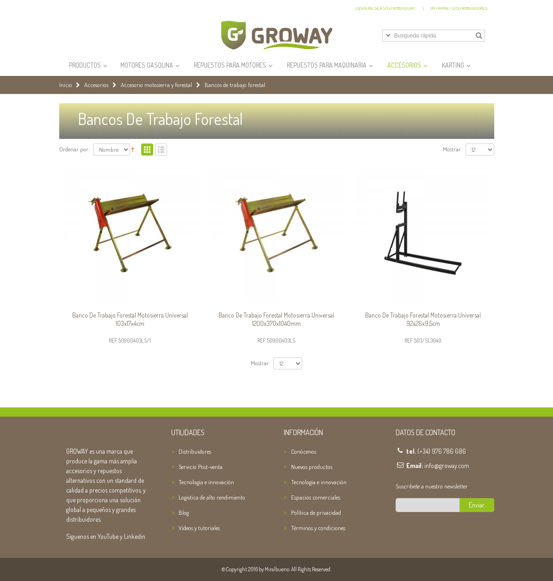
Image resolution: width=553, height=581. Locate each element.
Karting (453, 65)
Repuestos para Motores (230, 65)
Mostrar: (452, 149)
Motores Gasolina (146, 65)
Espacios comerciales (315, 497)
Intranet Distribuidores (458, 8)
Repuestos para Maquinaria (327, 65)
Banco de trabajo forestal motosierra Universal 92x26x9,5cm (423, 319)
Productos (85, 65)
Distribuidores (195, 451)
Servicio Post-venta (201, 466)
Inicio (65, 85)
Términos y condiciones (318, 527)
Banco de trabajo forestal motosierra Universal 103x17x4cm (130, 319)
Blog (184, 512)
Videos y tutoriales (199, 527)
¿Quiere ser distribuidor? (385, 8)
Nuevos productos (311, 466)
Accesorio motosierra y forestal (156, 85)
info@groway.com (446, 465)
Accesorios (404, 65)
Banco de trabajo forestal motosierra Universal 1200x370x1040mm (276, 319)
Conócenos (303, 451)
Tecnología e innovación (206, 482)
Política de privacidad (316, 512)
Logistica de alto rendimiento (212, 497)
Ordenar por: (74, 149)
